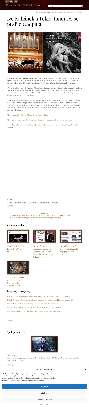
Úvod (49, 12)
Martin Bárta (13, 355)
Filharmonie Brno (20, 203)
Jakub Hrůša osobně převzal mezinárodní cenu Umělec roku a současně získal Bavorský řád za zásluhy (40, 300)
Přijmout (44, 387)
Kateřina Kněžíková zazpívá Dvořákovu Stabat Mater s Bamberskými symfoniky (33, 311)
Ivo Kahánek (32, 203)
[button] (85, 369)
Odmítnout (44, 393)
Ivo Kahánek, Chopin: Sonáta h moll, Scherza (33, 115)
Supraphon (54, 203)
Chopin (10, 203)
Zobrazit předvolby (44, 399)
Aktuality (9, 200)
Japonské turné (44, 203)
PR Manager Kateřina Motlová (23, 4)
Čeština (10, 206)
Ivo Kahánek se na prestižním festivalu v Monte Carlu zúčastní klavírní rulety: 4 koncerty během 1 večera (44, 251)
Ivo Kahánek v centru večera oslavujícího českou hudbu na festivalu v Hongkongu (34, 307)
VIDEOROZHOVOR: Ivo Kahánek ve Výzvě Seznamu (17, 249)
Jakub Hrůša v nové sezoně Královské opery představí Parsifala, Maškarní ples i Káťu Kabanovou (39, 296)
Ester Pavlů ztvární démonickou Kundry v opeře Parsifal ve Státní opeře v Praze (33, 304)
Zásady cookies (44, 404)
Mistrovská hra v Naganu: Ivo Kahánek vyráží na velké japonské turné (49, 120)
